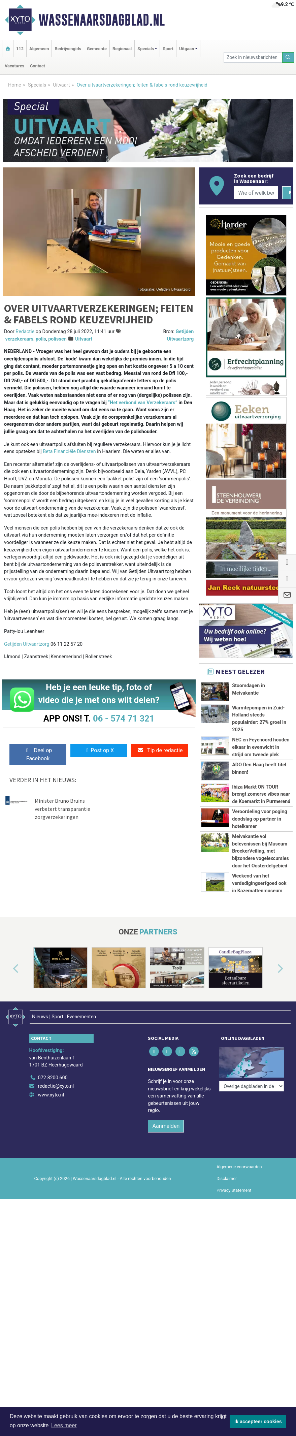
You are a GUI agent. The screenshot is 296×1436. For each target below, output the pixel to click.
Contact (37, 65)
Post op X (99, 750)
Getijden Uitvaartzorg (27, 644)
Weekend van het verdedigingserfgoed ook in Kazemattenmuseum (259, 883)
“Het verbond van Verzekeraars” (142, 403)
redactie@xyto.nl (56, 1086)
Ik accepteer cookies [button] (258, 1421)
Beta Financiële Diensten (69, 451)
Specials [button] (145, 48)
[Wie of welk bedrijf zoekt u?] (256, 192)
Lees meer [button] (64, 1425)
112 (20, 48)
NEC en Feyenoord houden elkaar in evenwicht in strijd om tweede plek (260, 747)
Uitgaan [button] (186, 48)
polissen (57, 339)
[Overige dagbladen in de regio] (251, 1086)
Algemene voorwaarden (239, 1166)
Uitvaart (61, 85)
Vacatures (14, 65)
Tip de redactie (160, 750)
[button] (8, 968)
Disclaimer (227, 1178)
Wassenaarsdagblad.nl (101, 20)
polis (41, 339)
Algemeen (39, 48)
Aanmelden (165, 1126)
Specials (37, 85)
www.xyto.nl (51, 1095)
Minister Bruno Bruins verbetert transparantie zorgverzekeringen (62, 808)
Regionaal (122, 48)
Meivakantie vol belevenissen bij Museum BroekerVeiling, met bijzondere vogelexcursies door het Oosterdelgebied (260, 851)
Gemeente (97, 48)
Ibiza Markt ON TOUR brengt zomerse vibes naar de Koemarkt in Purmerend (261, 794)
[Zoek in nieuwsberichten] (253, 57)
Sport (168, 48)
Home (14, 85)
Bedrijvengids (68, 48)
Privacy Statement (234, 1190)
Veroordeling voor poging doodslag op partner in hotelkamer (259, 819)
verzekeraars (19, 339)
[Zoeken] (288, 57)
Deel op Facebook (38, 754)
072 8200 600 (53, 1078)
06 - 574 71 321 (123, 718)
